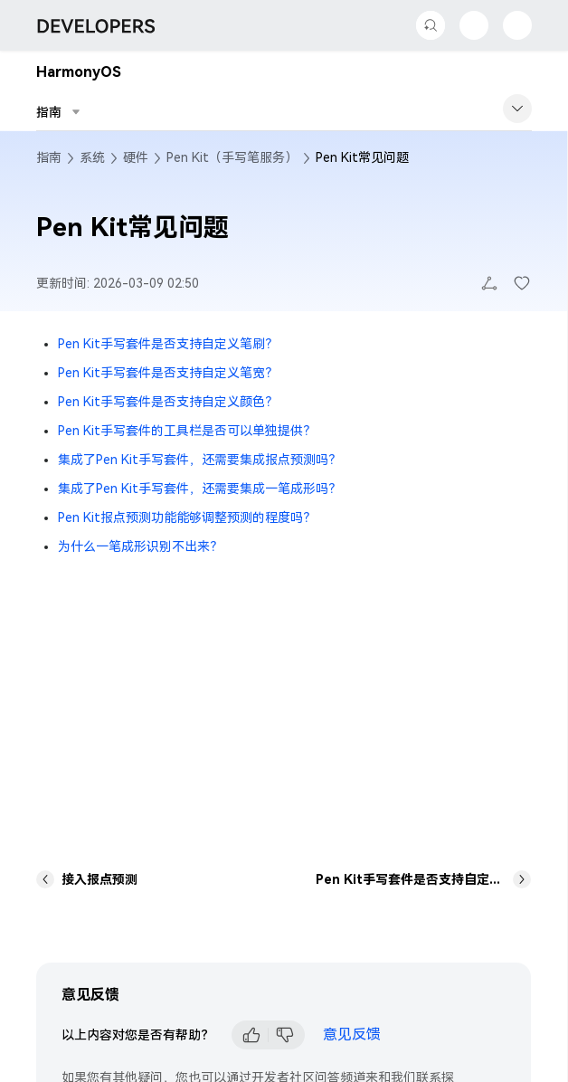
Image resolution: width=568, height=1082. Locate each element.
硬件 (135, 157)
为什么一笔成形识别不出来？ (140, 546)
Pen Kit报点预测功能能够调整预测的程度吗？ (187, 517)
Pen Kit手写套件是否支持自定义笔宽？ (168, 372)
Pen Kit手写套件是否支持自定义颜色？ (168, 401)
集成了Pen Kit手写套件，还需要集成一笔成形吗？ (199, 488)
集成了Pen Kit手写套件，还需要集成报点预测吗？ (199, 459)
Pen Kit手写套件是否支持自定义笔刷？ (168, 344)
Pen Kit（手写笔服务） (232, 157)
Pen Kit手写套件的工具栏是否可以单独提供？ (187, 430)
